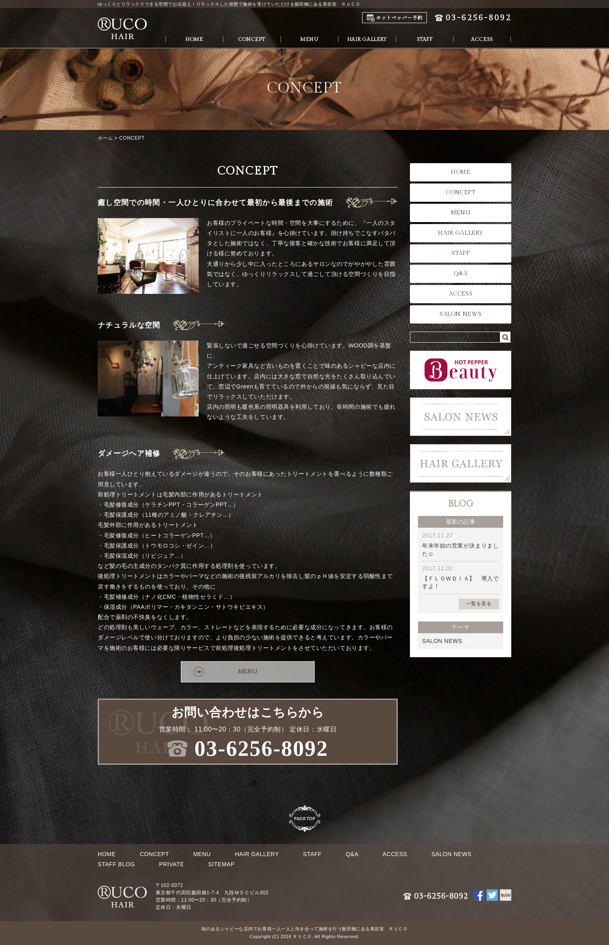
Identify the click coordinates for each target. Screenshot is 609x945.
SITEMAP (221, 864)
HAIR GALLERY (367, 39)
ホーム (105, 138)
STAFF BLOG (116, 864)
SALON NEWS (461, 314)
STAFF (425, 39)
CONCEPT (252, 39)
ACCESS (482, 39)
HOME (194, 39)
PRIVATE (171, 864)
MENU (309, 39)
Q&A (461, 273)
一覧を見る (479, 603)
